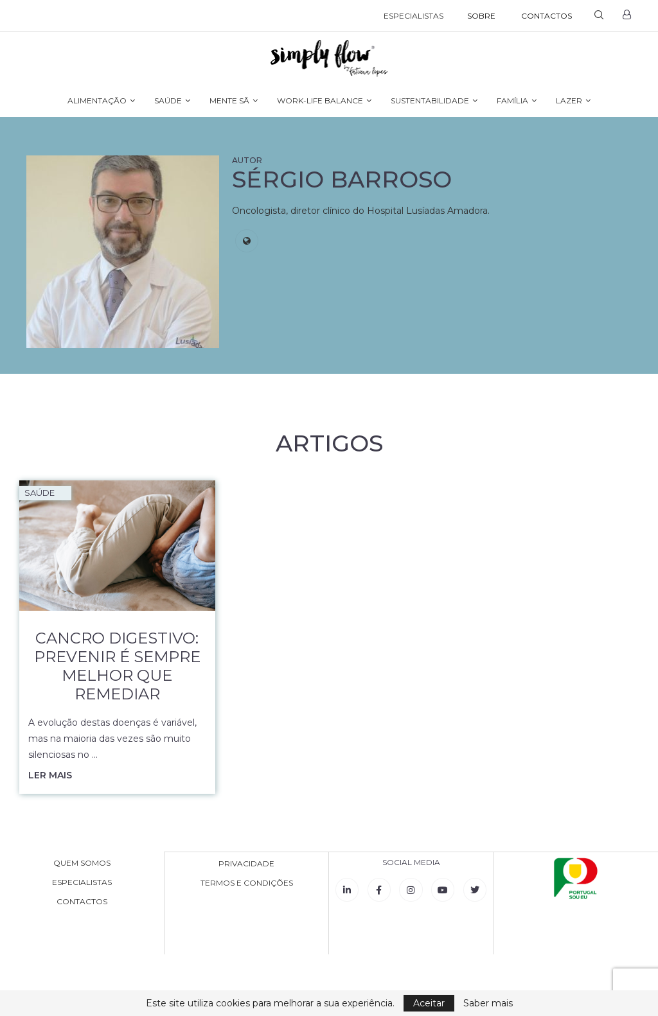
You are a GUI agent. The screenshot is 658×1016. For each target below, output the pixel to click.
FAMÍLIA (512, 100)
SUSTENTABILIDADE (430, 100)
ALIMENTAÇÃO (97, 100)
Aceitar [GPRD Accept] (429, 1003)
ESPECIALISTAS (413, 16)
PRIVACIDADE (246, 863)
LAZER (569, 100)
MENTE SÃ (229, 100)
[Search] (598, 16)
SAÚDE (168, 100)
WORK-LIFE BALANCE (320, 100)
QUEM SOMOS (82, 863)
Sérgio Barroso (342, 179)
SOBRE (481, 16)
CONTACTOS (546, 16)
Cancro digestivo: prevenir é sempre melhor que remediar (117, 666)
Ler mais (50, 775)
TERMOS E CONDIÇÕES (246, 882)
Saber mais (488, 1003)
